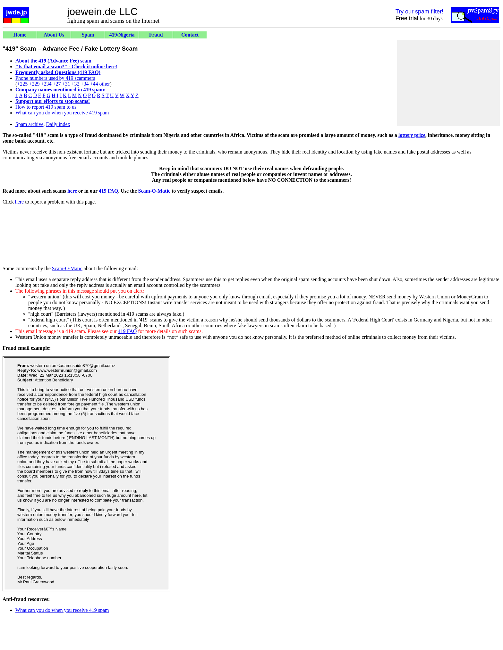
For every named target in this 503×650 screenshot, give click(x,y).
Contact (190, 35)
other (104, 84)
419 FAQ (108, 191)
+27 (57, 84)
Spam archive (29, 124)
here (72, 191)
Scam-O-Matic (154, 191)
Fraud (156, 35)
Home (20, 35)
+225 (22, 84)
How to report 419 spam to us (45, 107)
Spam (87, 35)
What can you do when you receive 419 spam (62, 112)
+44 (94, 84)
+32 (75, 84)
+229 (34, 84)
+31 (66, 84)
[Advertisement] (448, 83)
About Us (54, 35)
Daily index (58, 124)
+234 (46, 84)
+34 (85, 84)
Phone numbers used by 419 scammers (55, 78)
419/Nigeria (121, 35)
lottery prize (411, 135)
